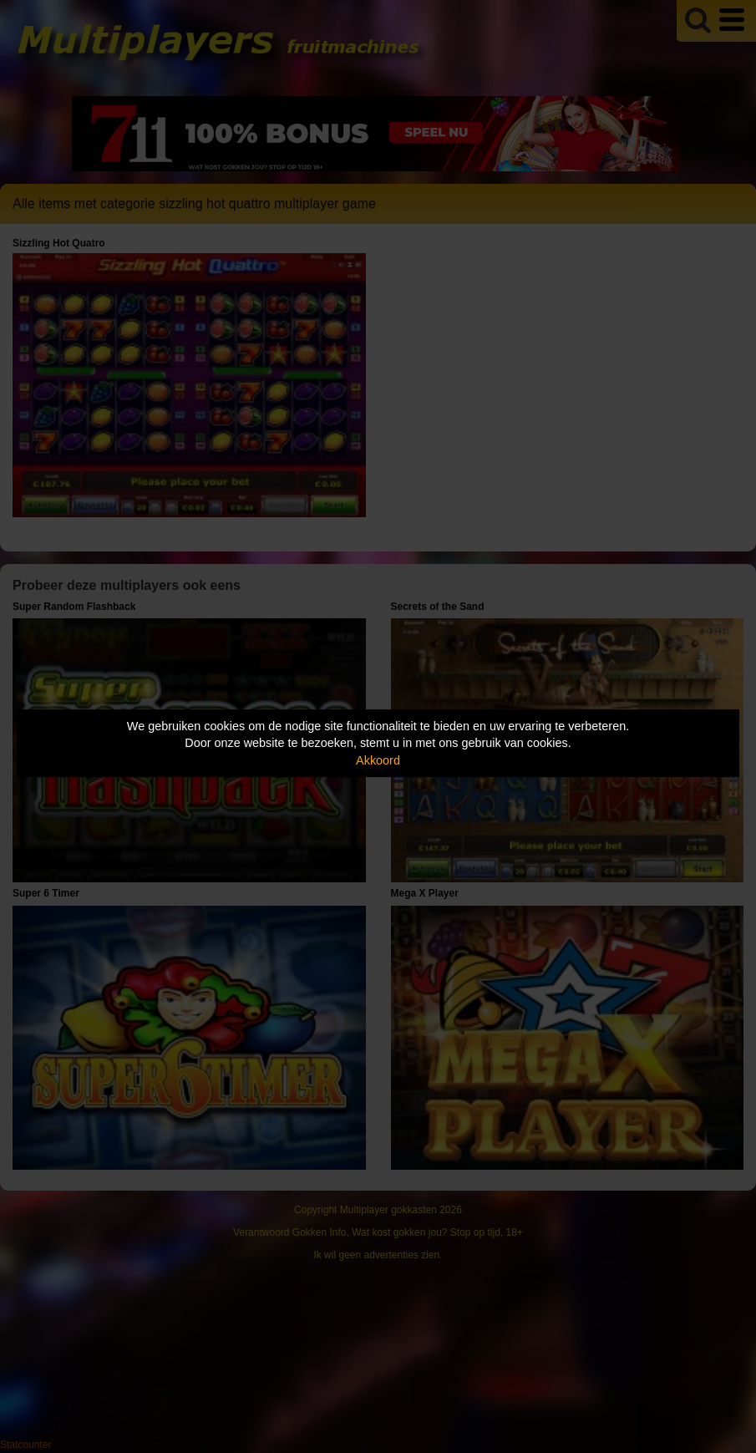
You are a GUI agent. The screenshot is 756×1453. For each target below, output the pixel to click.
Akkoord (378, 760)
